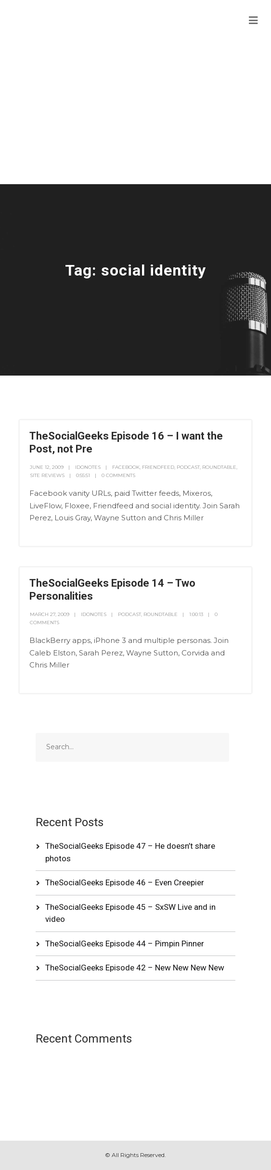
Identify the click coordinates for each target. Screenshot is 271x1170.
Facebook (126, 467)
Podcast (188, 467)
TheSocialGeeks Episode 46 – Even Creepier (124, 882)
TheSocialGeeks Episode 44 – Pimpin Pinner (124, 943)
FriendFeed (158, 467)
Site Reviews (47, 475)
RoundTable (219, 467)
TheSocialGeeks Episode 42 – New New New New (134, 967)
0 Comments (118, 475)
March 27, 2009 (49, 614)
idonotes (88, 467)
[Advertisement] (135, 112)
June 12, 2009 (47, 467)
